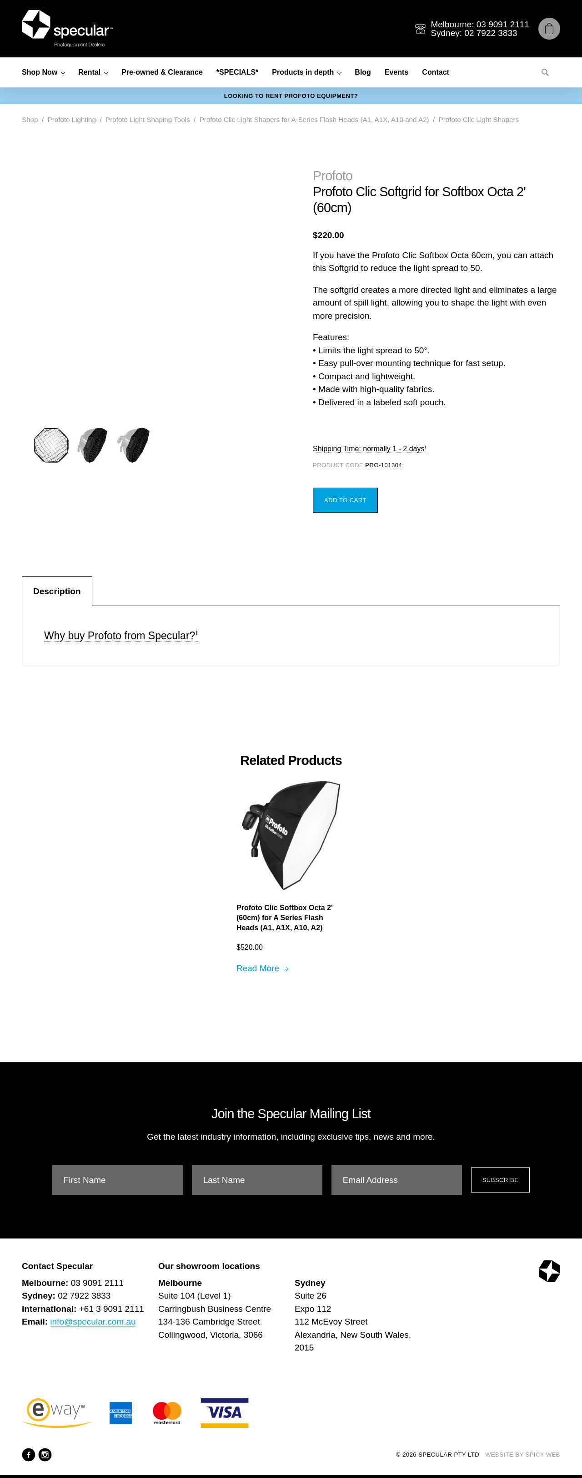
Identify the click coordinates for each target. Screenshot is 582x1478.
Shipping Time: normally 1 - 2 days (368, 449)
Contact (435, 72)
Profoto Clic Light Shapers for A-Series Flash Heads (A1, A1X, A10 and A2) (314, 119)
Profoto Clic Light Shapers (479, 119)
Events (396, 72)
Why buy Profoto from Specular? (119, 636)
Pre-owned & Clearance (162, 72)
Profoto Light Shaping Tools (147, 119)
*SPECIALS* (237, 72)
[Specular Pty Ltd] (67, 28)
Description (57, 591)
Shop (30, 119)
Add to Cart (345, 500)
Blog (363, 72)
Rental (89, 72)
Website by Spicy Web (522, 1454)
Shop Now (39, 72)
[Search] (545, 72)
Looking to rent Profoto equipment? (291, 95)
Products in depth (303, 72)
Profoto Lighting (72, 119)
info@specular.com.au (92, 1321)
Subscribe (500, 1180)
